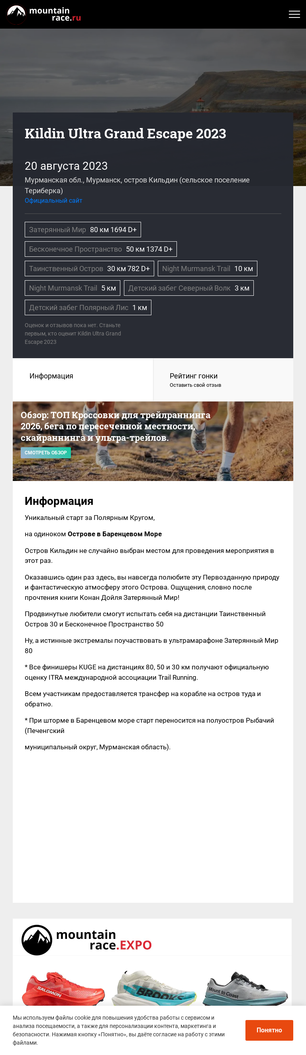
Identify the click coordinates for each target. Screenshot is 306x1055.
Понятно (269, 1030)
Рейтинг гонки (223, 380)
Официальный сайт (53, 200)
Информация (51, 376)
